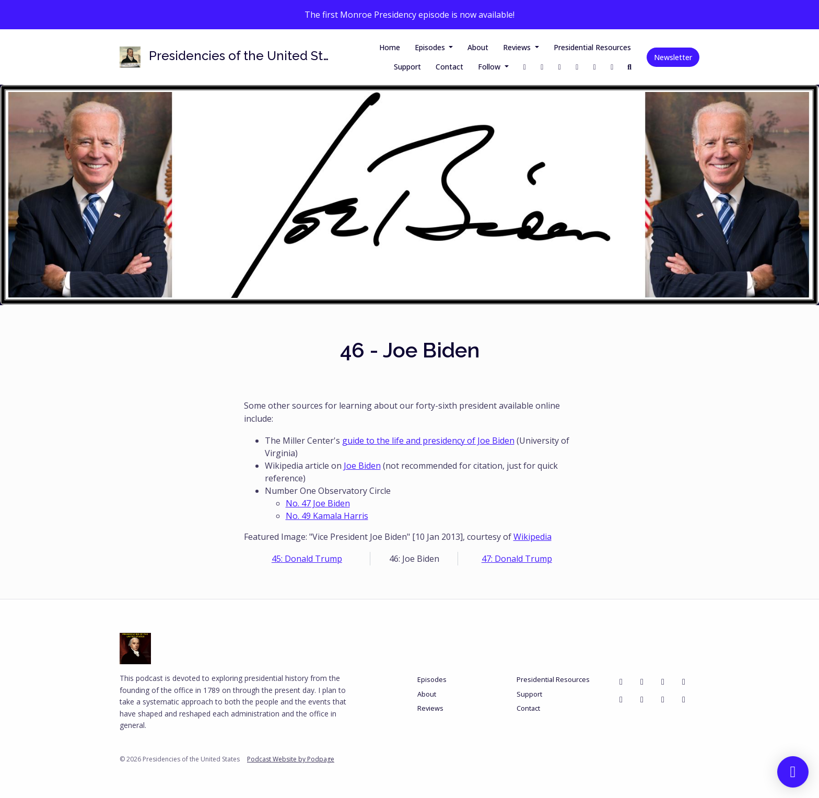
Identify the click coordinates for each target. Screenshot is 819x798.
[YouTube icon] (621, 699)
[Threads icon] (663, 699)
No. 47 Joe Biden (318, 503)
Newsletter (673, 57)
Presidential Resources (592, 47)
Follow (490, 67)
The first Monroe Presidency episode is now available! (409, 14)
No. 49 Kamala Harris (327, 516)
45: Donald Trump (307, 558)
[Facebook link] (525, 66)
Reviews (518, 47)
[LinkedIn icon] (683, 699)
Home (389, 47)
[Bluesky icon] (683, 681)
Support (407, 67)
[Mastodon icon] (642, 699)
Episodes (431, 47)
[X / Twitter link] (542, 66)
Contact (449, 67)
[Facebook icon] (621, 681)
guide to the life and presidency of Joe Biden (428, 440)
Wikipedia (532, 536)
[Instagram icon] (663, 681)
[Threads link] (577, 66)
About (477, 47)
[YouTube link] (595, 66)
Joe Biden (362, 465)
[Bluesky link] (612, 66)
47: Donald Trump (517, 558)
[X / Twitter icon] (642, 681)
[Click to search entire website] (630, 66)
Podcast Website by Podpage (290, 759)
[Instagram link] (560, 66)
